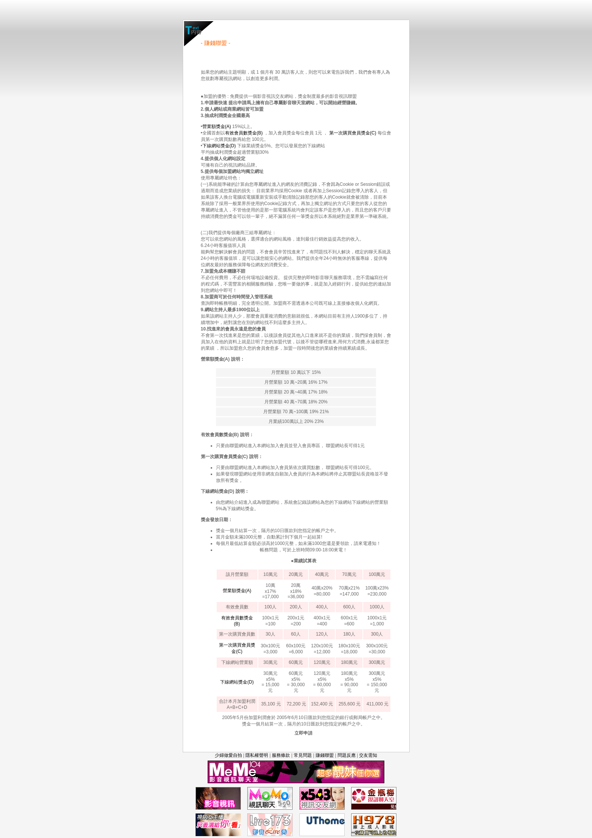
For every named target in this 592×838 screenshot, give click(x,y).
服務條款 (281, 755)
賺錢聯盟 (325, 755)
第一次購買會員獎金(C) (352, 133)
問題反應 (347, 755)
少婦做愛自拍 (228, 755)
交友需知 (368, 755)
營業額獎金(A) (216, 126)
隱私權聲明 (256, 755)
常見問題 (303, 755)
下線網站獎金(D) (219, 145)
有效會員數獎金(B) (244, 133)
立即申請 (303, 733)
